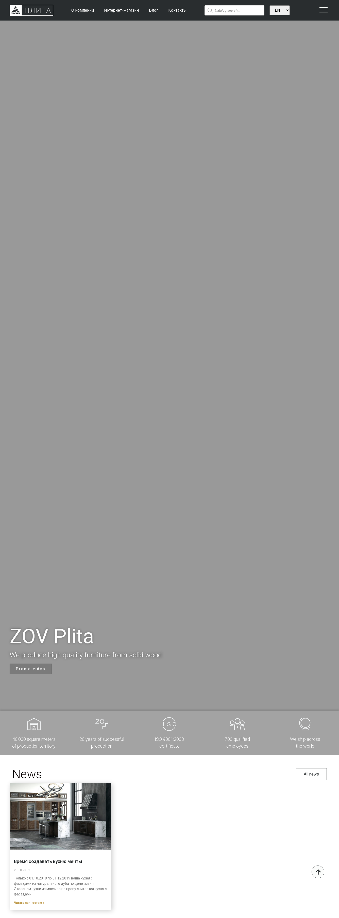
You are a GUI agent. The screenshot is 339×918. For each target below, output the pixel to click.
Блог (153, 10)
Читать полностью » (29, 903)
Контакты (177, 10)
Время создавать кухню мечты (48, 861)
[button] (31, 666)
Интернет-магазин (121, 10)
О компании (82, 10)
